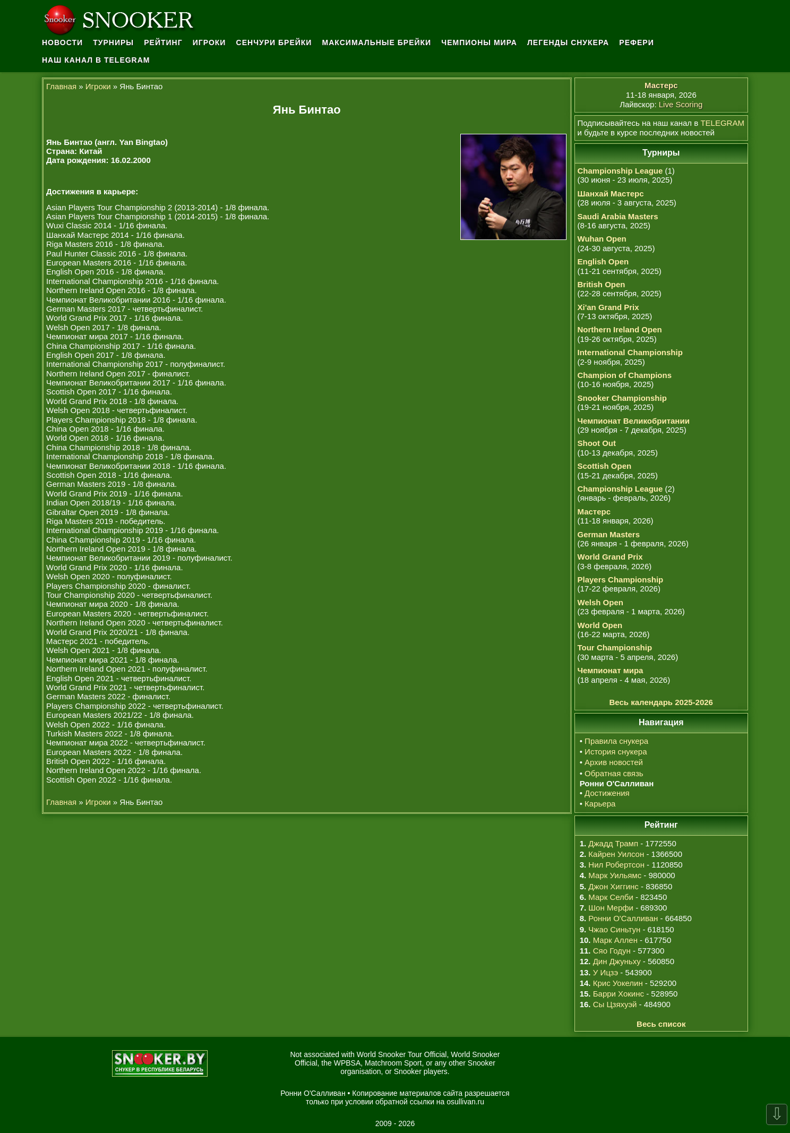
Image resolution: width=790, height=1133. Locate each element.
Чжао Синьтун (614, 929)
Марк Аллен (615, 940)
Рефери (636, 42)
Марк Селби (610, 897)
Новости (62, 42)
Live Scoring (681, 104)
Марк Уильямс (614, 875)
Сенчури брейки (274, 42)
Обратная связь (614, 773)
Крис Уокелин (618, 983)
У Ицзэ (605, 972)
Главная (61, 86)
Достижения (607, 792)
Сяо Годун (612, 950)
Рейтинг (163, 42)
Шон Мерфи (610, 907)
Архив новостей (614, 762)
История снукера (616, 751)
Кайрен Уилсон (616, 854)
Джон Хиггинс (613, 886)
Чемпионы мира (479, 42)
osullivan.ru (465, 1101)
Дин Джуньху (617, 961)
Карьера (600, 803)
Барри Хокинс (618, 993)
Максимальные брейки (377, 42)
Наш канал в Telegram (96, 60)
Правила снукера (616, 740)
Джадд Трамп (613, 843)
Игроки (209, 42)
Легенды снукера (568, 42)
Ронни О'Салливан (623, 918)
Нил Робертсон (616, 864)
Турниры (113, 42)
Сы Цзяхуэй (615, 1004)
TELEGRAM (722, 122)
